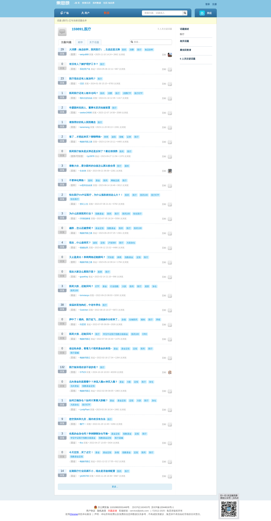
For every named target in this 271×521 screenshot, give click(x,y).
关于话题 (94, 42)
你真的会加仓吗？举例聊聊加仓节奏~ (89, 433)
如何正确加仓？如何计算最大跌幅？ (88, 400)
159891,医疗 (81, 29)
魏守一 (83, 424)
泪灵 (82, 83)
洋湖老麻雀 (85, 218)
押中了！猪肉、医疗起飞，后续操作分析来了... (94, 319)
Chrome (74, 514)
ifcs (81, 443)
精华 (80, 42)
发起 (209, 13)
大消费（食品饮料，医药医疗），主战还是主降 (94, 49)
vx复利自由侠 (86, 185)
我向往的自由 (86, 98)
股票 (73, 54)
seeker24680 (86, 112)
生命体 (83, 171)
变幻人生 (84, 204)
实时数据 (97, 3)
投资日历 (86, 3)
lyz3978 (90, 156)
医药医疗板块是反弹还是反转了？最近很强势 (93, 151)
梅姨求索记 (85, 339)
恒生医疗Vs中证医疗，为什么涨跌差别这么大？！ (96, 194)
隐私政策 (101, 510)
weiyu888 (84, 54)
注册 (214, 4)
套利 (73, 185)
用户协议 (90, 510)
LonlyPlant (85, 409)
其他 (73, 69)
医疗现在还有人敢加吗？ (82, 78)
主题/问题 (66, 42)
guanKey (84, 276)
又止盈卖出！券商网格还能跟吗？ (87, 257)
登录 (207, 4)
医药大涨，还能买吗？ (81, 334)
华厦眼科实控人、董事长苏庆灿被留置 (89, 107)
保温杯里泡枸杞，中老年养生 (85, 304)
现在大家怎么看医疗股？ (82, 271)
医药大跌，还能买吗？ (81, 286)
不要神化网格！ (77, 180)
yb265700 (84, 476)
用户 (85, 13)
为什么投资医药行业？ (81, 213)
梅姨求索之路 (86, 142)
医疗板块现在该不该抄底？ (83, 367)
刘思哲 (83, 324)
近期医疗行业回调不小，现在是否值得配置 (92, 471)
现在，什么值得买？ (80, 242)
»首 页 (77, 3)
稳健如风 (84, 247)
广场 (65, 13)
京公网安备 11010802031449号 (112, 507)
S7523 (83, 372)
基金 (73, 83)
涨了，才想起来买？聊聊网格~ (85, 136)
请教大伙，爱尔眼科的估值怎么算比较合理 (92, 165)
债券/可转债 (77, 156)
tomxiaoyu (84, 295)
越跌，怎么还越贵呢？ (81, 228)
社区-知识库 (108, 3)
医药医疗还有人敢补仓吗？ (83, 93)
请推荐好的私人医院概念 (82, 122)
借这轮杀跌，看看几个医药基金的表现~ (90, 348)
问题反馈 (112, 510)
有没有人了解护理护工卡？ (83, 64)
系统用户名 (85, 69)
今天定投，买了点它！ (81, 452)
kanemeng (85, 127)
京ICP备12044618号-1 (162, 507)
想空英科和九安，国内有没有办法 (87, 419)
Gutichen (84, 310)
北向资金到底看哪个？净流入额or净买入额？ (93, 381)
